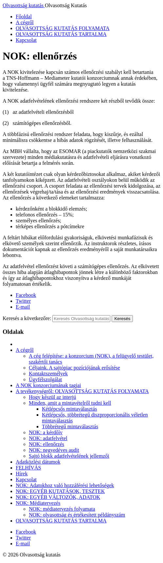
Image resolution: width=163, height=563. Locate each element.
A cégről (25, 22)
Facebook (26, 295)
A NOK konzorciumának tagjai (48, 385)
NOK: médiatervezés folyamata (62, 509)
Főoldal (24, 16)
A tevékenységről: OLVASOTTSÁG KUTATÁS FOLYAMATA (82, 391)
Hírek (21, 473)
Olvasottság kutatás (24, 5)
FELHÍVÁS (28, 467)
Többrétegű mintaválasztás (70, 426)
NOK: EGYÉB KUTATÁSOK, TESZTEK (60, 491)
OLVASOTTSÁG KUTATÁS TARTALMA (61, 34)
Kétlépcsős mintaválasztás (69, 409)
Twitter (23, 301)
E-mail (23, 307)
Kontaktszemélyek (48, 373)
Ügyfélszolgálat (45, 379)
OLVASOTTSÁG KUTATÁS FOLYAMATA (63, 28)
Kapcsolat (26, 40)
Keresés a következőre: (27, 318)
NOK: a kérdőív (46, 432)
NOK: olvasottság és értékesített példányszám (77, 515)
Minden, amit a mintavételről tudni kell (70, 403)
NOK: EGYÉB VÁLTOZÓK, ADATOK (58, 497)
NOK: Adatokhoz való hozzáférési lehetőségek (65, 485)
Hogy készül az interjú (52, 397)
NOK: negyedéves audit (54, 450)
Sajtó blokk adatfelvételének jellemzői (69, 456)
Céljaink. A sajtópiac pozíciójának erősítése (74, 367)
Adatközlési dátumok (38, 462)
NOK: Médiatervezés (38, 503)
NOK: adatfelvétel (48, 438)
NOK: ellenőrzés (46, 444)
